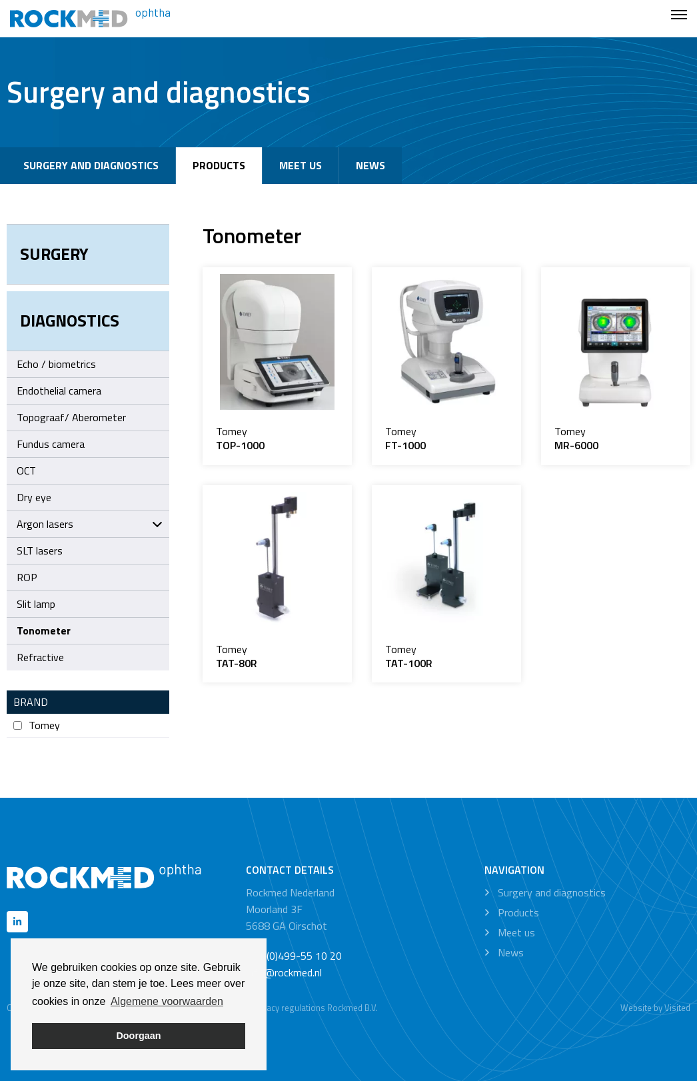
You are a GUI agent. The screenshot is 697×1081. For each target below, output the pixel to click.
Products (219, 165)
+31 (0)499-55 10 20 (294, 956)
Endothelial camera (59, 391)
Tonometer (44, 630)
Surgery (54, 254)
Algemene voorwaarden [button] (167, 1001)
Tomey (36, 725)
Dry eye (34, 497)
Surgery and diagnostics (91, 165)
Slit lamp (36, 604)
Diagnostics (69, 320)
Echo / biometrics (56, 364)
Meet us (300, 165)
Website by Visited (655, 1007)
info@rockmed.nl (284, 972)
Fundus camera (51, 444)
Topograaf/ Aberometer (71, 417)
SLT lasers (40, 550)
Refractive (40, 657)
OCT (26, 471)
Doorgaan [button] (138, 1035)
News (370, 165)
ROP (27, 577)
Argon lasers (90, 524)
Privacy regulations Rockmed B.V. (315, 1007)
